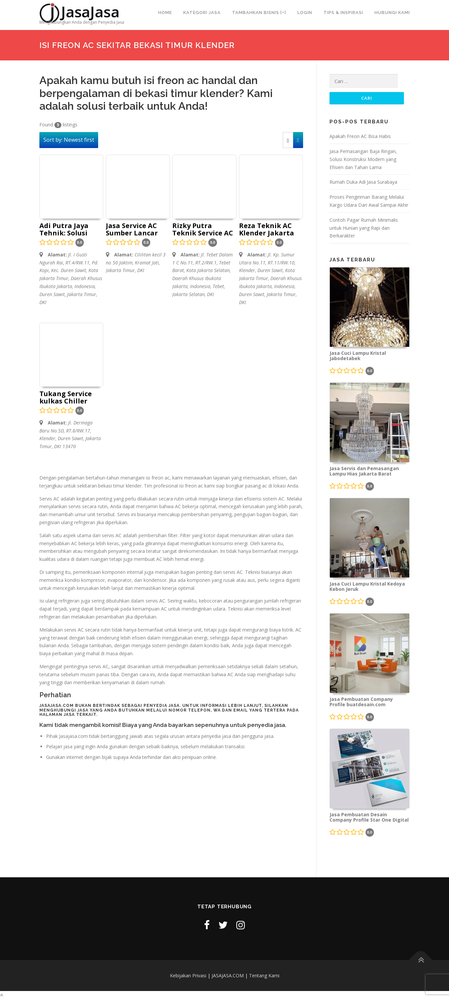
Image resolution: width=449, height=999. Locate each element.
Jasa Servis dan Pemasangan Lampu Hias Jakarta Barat (364, 471)
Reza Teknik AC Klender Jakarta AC (266, 229)
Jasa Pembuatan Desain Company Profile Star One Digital (369, 817)
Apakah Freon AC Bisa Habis (360, 136)
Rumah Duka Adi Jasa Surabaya (363, 182)
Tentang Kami (264, 975)
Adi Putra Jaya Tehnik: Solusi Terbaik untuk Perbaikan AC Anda (64, 229)
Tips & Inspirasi (343, 12)
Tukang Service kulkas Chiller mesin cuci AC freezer (65, 397)
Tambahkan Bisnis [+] (259, 12)
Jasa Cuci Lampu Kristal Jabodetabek (357, 355)
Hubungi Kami (392, 12)
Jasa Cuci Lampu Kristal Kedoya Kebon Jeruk (367, 586)
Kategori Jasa (202, 12)
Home (165, 12)
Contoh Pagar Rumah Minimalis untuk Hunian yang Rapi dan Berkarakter (363, 228)
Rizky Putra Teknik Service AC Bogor (202, 229)
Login (304, 12)
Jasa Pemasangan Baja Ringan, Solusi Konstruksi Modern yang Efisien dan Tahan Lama (363, 159)
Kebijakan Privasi (188, 975)
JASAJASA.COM (228, 975)
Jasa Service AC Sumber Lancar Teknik (132, 229)
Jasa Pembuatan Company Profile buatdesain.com (361, 702)
